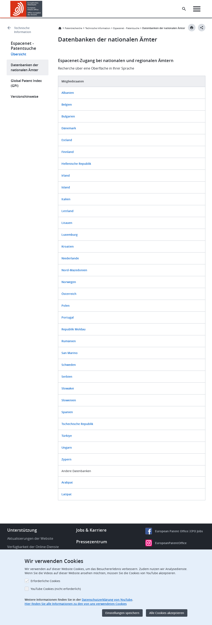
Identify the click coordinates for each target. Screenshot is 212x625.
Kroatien (67, 246)
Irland (65, 175)
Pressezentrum (91, 541)
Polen (65, 306)
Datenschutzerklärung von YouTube (107, 600)
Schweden (68, 365)
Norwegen (68, 282)
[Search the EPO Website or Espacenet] (184, 9)
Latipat (66, 494)
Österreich (68, 294)
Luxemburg (69, 235)
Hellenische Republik (76, 164)
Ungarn (66, 447)
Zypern (66, 459)
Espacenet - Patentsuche (126, 28)
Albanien (67, 93)
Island (65, 187)
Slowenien (68, 400)
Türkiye (66, 436)
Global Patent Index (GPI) (26, 83)
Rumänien (68, 341)
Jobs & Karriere (91, 530)
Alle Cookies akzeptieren (166, 613)
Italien (65, 199)
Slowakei (67, 388)
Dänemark (68, 128)
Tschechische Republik (77, 424)
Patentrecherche (73, 28)
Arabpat (67, 482)
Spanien (67, 412)
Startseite (60, 28)
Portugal (67, 317)
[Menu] (197, 9)
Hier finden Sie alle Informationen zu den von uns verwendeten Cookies (76, 604)
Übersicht (18, 54)
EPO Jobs (196, 531)
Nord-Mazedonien (74, 270)
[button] (42, 9)
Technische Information (22, 30)
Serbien (66, 376)
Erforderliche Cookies (45, 581)
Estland (66, 140)
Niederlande (70, 258)
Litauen (66, 223)
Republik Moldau (73, 329)
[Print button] (191, 27)
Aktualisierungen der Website (30, 538)
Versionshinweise (24, 96)
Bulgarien (68, 116)
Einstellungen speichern (122, 613)
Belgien (66, 104)
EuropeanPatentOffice (171, 543)
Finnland (67, 152)
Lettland (67, 211)
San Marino (69, 353)
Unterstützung (22, 530)
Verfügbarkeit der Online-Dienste (33, 546)
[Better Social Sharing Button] (201, 27)
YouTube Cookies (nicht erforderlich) (56, 589)
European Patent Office (171, 531)
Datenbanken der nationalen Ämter (24, 67)
